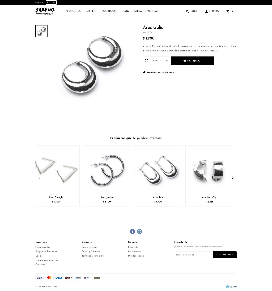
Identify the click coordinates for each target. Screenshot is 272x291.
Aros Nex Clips (209, 197)
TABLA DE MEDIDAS (146, 11)
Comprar (194, 61)
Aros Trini (158, 197)
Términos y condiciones (93, 256)
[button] (232, 178)
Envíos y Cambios (91, 251)
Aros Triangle (56, 197)
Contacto (40, 264)
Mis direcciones (136, 256)
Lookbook (109, 11)
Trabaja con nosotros (46, 260)
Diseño (91, 11)
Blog (125, 11)
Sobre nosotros (43, 247)
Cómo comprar (89, 247)
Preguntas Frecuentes (46, 251)
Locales (39, 256)
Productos (73, 11)
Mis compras (134, 251)
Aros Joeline (107, 197)
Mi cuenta (133, 247)
